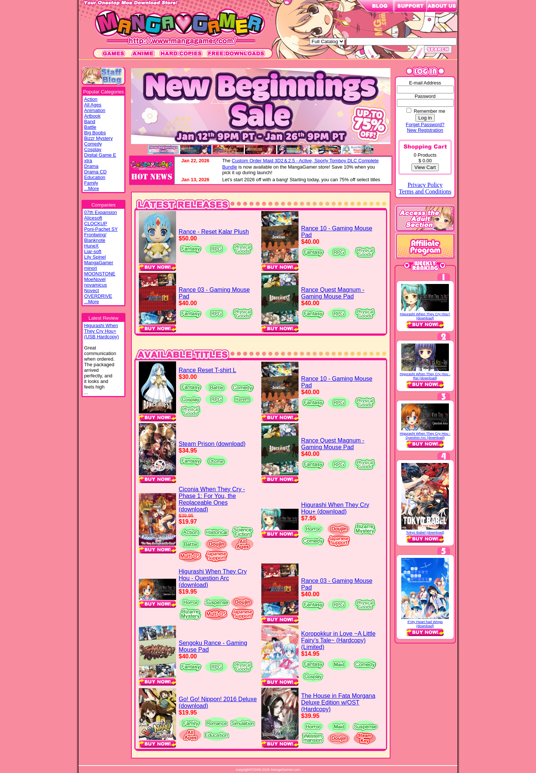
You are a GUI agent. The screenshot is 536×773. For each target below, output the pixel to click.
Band (89, 121)
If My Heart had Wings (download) (425, 624)
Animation (94, 110)
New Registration (425, 130)
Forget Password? (425, 124)
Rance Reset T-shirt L (207, 370)
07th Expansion (100, 212)
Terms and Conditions (425, 191)
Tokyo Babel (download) (425, 532)
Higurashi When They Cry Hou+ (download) (335, 508)
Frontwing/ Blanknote (95, 237)
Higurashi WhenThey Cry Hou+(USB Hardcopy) (101, 331)
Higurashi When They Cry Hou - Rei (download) (425, 376)
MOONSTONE (99, 274)
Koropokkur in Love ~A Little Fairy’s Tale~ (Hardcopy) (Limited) (338, 640)
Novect (91, 290)
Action (91, 99)
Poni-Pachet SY (101, 229)
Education (94, 177)
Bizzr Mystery (98, 138)
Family (91, 183)
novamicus (95, 285)
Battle (90, 127)
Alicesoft (93, 218)
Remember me (429, 111)
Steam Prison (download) (212, 444)
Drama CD (95, 172)
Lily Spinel (95, 257)
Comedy (93, 144)
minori (90, 268)
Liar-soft (92, 251)
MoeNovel (95, 279)
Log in (425, 118)
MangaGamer (98, 262)
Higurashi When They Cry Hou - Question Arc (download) (213, 578)
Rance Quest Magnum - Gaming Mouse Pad (332, 293)
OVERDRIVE (98, 296)
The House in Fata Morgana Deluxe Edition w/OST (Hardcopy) (338, 702)
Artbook (92, 116)
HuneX (91, 246)
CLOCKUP (95, 223)
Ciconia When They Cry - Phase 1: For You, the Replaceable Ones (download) (212, 499)
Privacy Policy (425, 185)
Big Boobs (95, 132)
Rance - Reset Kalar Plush (214, 232)
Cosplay (92, 149)
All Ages (92, 105)
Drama (91, 166)
